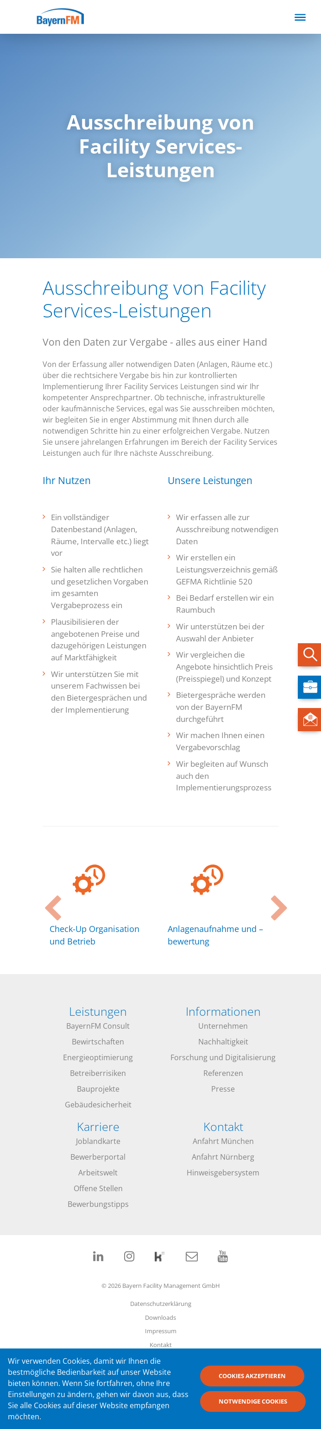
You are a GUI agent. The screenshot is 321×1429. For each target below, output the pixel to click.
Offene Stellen (98, 1188)
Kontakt (161, 1345)
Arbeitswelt (98, 1173)
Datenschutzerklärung (160, 1303)
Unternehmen (223, 1026)
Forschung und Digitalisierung (223, 1057)
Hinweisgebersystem (223, 1173)
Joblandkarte (98, 1141)
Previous (47, 900)
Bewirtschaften (98, 1042)
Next (274, 900)
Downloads (160, 1317)
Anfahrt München (223, 1141)
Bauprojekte (98, 1089)
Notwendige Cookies (253, 1405)
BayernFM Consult (98, 1026)
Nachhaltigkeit (223, 1042)
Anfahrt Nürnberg (223, 1157)
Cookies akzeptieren (252, 1379)
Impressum (160, 1331)
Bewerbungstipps (98, 1204)
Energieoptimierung (98, 1057)
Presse (223, 1089)
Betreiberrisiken (98, 1073)
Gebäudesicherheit (98, 1105)
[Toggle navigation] (300, 17)
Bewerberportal (98, 1157)
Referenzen (223, 1073)
